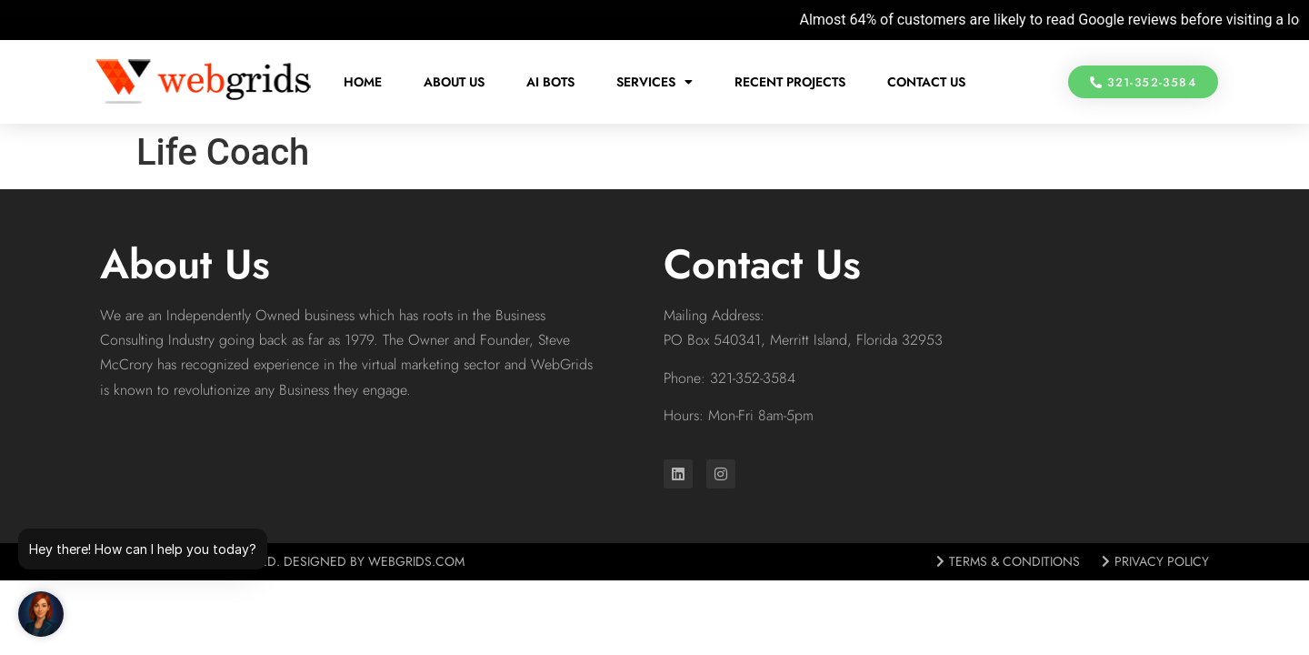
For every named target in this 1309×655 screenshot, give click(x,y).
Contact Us (926, 82)
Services (654, 81)
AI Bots (550, 82)
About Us (454, 82)
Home (363, 82)
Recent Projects (789, 82)
